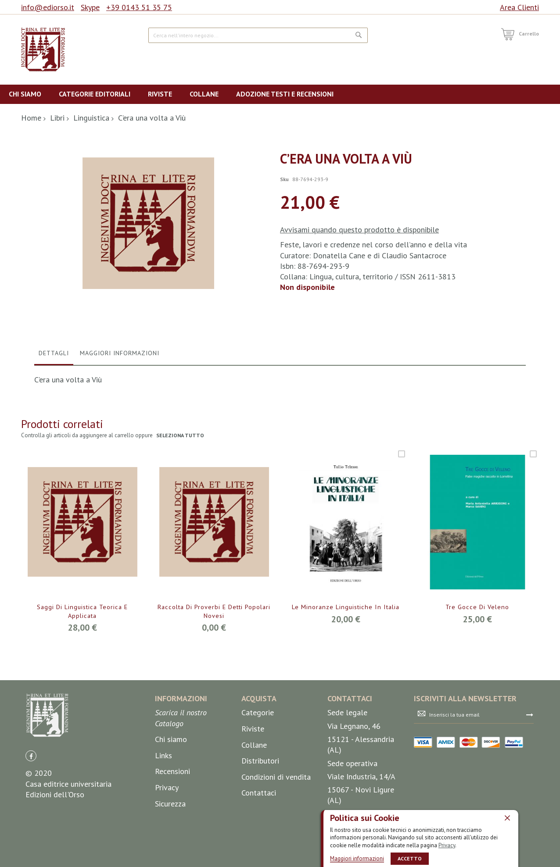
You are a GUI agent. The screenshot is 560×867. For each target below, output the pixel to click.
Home (31, 118)
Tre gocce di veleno (477, 705)
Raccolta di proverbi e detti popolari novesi (214, 710)
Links (163, 854)
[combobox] (258, 35)
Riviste (252, 827)
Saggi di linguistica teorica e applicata (82, 710)
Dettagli (54, 451)
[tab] (53, 453)
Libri (57, 118)
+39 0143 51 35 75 (139, 7)
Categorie (257, 811)
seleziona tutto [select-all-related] (181, 534)
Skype (90, 7)
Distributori (260, 859)
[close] (507, 817)
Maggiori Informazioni (119, 451)
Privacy (446, 845)
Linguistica (91, 118)
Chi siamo (171, 838)
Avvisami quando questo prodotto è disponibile (359, 230)
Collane (254, 843)
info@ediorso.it (47, 7)
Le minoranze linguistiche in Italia (346, 710)
